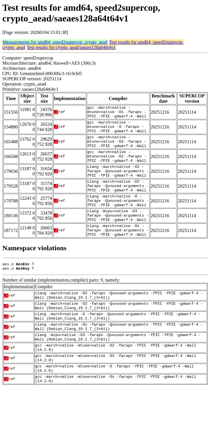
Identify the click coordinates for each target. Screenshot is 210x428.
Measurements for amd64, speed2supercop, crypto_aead (55, 42)
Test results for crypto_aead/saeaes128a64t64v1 (71, 47)
